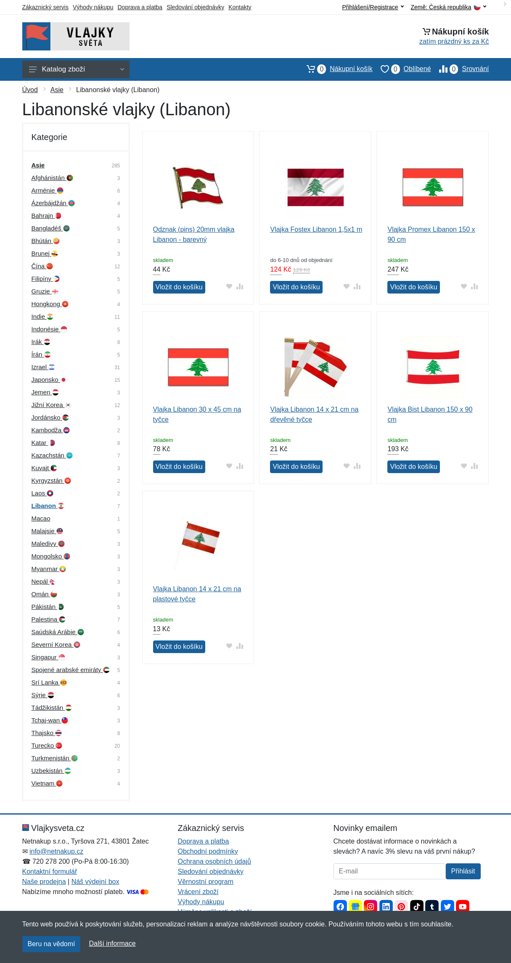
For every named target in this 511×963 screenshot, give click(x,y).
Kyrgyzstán (51, 480)
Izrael (44, 366)
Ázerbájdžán (53, 202)
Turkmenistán (55, 758)
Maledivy (48, 543)
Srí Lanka (49, 682)
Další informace (112, 943)
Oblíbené (402, 69)
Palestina (49, 619)
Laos (43, 493)
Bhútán (46, 240)
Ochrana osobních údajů (214, 861)
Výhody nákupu (93, 7)
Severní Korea (56, 644)
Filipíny (46, 278)
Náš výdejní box (95, 881)
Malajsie (47, 530)
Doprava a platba (140, 7)
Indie (43, 316)
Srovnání (460, 69)
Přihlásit (463, 871)
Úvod (30, 89)
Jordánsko (50, 417)
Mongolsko (51, 556)
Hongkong (50, 303)
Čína (42, 266)
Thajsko (47, 732)
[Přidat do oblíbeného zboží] (229, 286)
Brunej (45, 253)
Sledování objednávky (195, 7)
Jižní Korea (51, 404)
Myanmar (49, 568)
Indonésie (49, 329)
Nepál (44, 581)
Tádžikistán (52, 707)
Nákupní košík (335, 69)
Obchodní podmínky (208, 851)
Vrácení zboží (198, 891)
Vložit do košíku (179, 287)
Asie (57, 89)
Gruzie (45, 291)
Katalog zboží (76, 69)
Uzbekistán (51, 770)
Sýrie (43, 694)
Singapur (48, 657)
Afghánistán (52, 177)
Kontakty (239, 7)
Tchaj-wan (50, 720)
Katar (43, 442)
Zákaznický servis (45, 7)
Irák (41, 341)
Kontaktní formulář (49, 871)
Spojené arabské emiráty (71, 669)
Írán (41, 354)
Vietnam (47, 783)
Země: (448, 7)
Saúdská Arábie (58, 631)
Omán (44, 594)
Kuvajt (45, 467)
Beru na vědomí (51, 943)
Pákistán (48, 606)
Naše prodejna (44, 881)
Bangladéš (51, 228)
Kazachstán (52, 455)
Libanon (48, 505)
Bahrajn (47, 215)
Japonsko (49, 379)
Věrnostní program (206, 881)
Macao (41, 518)
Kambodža (51, 430)
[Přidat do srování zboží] (239, 286)
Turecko (47, 745)
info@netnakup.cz (56, 851)
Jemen (45, 392)
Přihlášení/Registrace (372, 7)
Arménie (48, 190)
